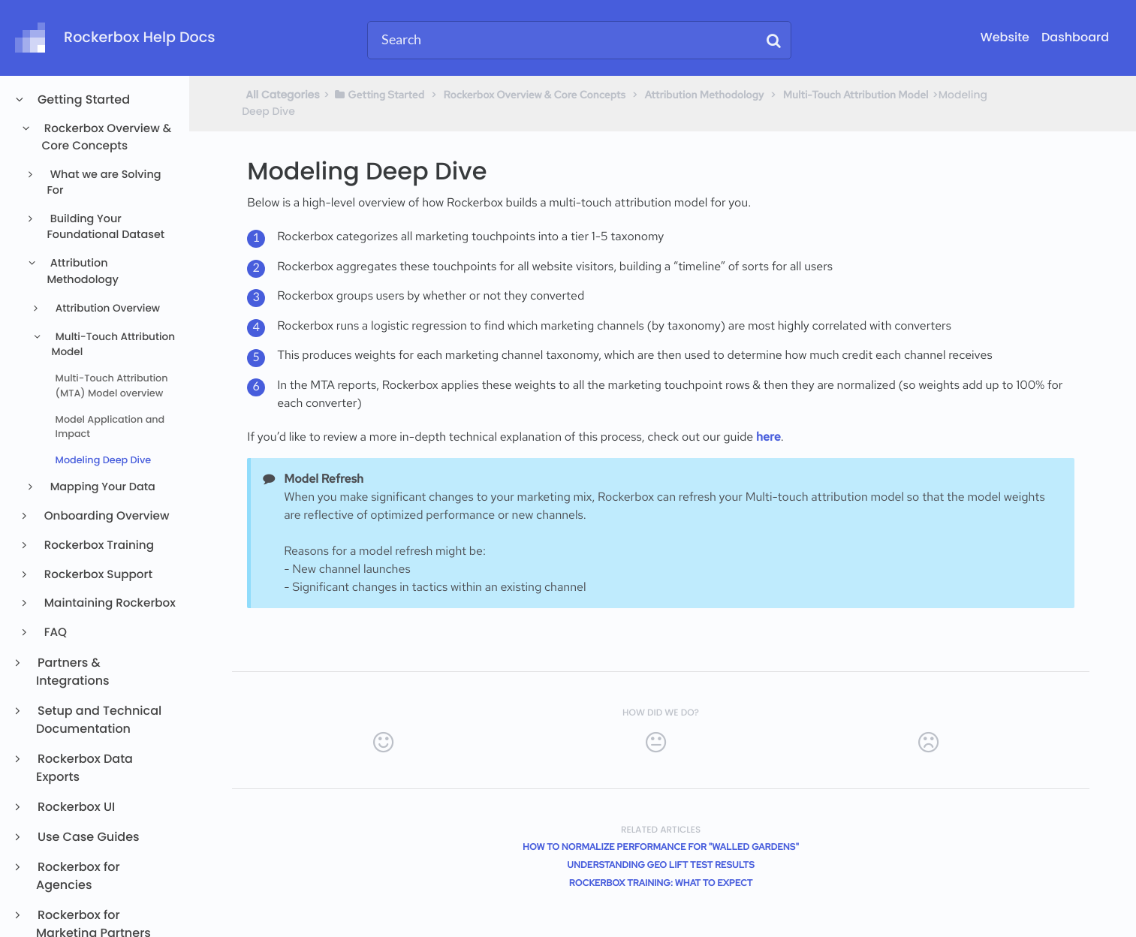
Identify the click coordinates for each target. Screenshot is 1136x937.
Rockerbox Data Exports (84, 767)
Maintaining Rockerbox (109, 603)
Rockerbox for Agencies (78, 875)
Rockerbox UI (75, 806)
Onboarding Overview (106, 516)
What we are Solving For (104, 183)
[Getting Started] (378, 94)
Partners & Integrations (73, 671)
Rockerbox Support (97, 575)
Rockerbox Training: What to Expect (661, 883)
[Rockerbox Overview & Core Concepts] (534, 94)
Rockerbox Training (98, 545)
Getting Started (83, 99)
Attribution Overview (106, 308)
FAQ (54, 632)
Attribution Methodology (83, 272)
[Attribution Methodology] (704, 94)
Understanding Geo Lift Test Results (660, 865)
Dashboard (1075, 37)
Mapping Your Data (101, 487)
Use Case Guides (88, 836)
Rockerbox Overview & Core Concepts (107, 137)
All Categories (283, 94)
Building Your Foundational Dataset (105, 227)
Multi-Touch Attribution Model (113, 344)
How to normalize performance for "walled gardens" (661, 847)
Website (1005, 37)
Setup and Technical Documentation (98, 719)
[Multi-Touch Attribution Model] (856, 94)
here (768, 436)
